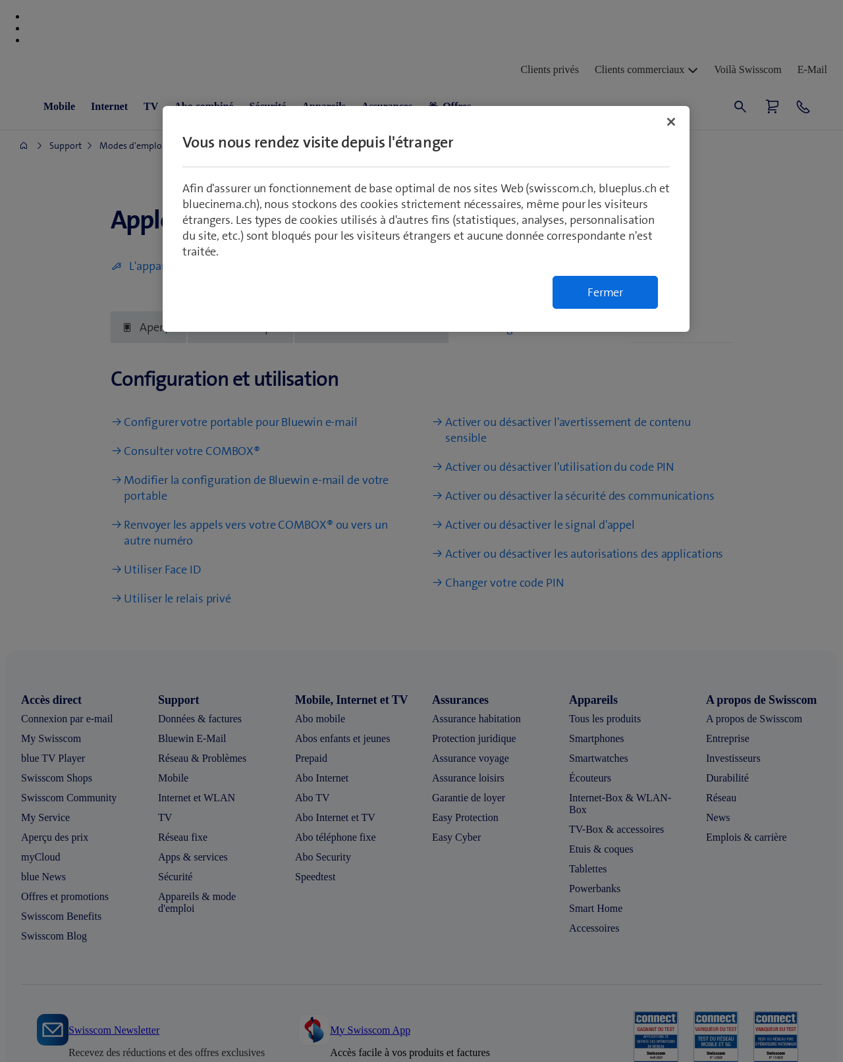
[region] (426, 219)
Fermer (605, 292)
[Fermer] (671, 121)
